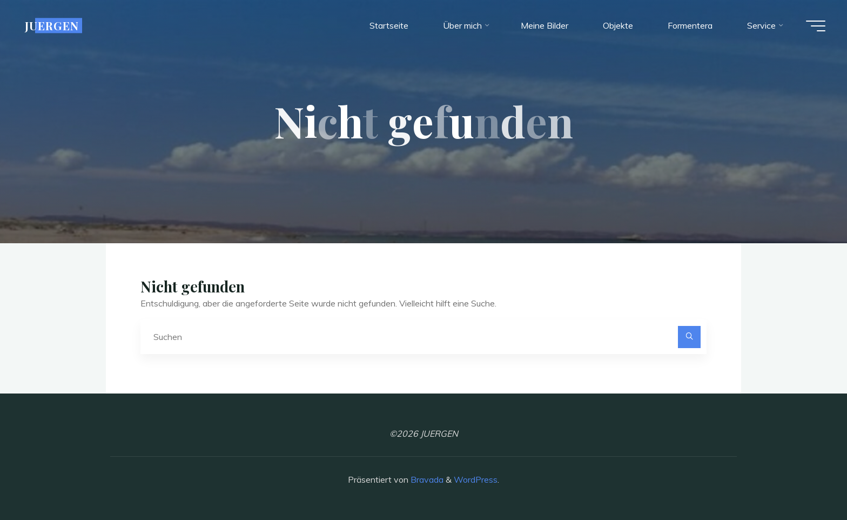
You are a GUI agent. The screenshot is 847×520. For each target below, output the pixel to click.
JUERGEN (52, 25)
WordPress (476, 479)
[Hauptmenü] (815, 26)
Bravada (425, 479)
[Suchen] (689, 337)
